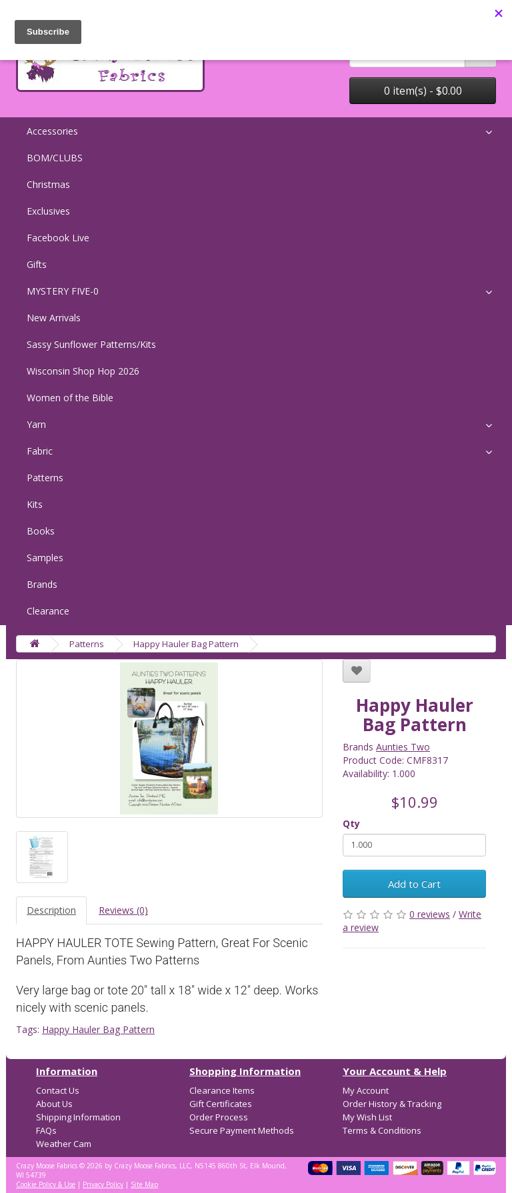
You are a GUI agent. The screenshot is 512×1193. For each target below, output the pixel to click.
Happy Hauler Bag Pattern (186, 644)
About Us (54, 1104)
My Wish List (367, 1117)
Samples (45, 557)
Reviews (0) (123, 910)
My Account (366, 1090)
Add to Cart (414, 883)
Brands (42, 584)
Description (51, 910)
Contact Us (57, 1090)
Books (41, 531)
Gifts (37, 264)
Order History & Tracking (392, 1104)
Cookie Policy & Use (45, 1184)
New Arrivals (54, 317)
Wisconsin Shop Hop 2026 (83, 371)
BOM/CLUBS (55, 157)
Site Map (144, 1184)
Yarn (36, 424)
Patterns (45, 477)
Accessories (52, 131)
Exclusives (48, 211)
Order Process (218, 1117)
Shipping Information (78, 1117)
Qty (351, 823)
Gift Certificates (220, 1104)
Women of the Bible (70, 397)
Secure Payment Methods (241, 1130)
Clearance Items (222, 1090)
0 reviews (429, 914)
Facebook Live (58, 237)
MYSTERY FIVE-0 (63, 291)
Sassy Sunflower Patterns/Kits (91, 344)
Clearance (48, 610)
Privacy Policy (103, 1184)
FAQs (46, 1130)
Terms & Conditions (382, 1130)
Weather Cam (63, 1144)
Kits (35, 504)
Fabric (40, 451)
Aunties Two (403, 746)
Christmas (48, 184)
